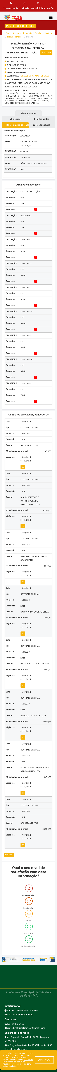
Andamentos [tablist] (28, 113)
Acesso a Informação (22, 33)
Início (7, 33)
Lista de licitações (15, 37)
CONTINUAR (44, 1059)
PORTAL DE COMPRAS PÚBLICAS (34, 76)
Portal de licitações (43, 33)
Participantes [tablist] (41, 119)
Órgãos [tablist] (15, 119)
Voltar (8, 855)
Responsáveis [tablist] (41, 125)
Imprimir (46, 52)
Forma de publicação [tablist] (18, 125)
